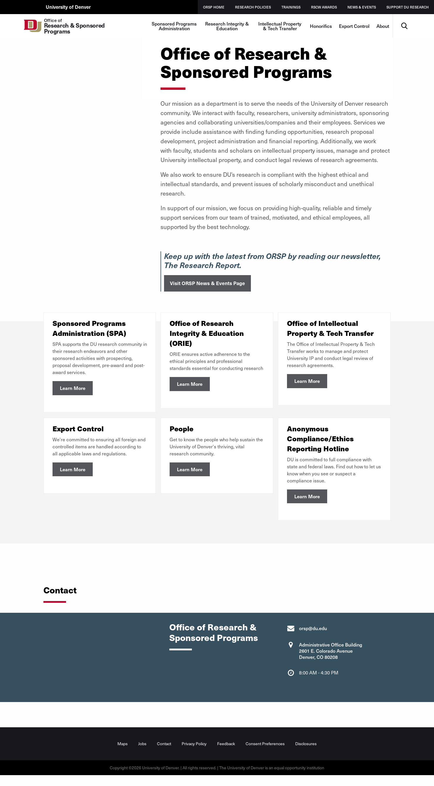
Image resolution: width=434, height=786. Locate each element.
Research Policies (253, 7)
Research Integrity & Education (227, 25)
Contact (164, 746)
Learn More (72, 388)
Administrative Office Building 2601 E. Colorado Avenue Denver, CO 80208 (330, 653)
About (382, 26)
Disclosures (306, 746)
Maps (122, 746)
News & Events (361, 7)
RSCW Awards (324, 7)
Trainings (290, 7)
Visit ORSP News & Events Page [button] (207, 283)
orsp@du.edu (313, 631)
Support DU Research (407, 7)
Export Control (354, 26)
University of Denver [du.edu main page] (69, 7)
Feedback (226, 746)
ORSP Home (213, 7)
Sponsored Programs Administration (174, 25)
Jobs (142, 746)
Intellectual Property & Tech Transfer (279, 25)
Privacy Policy (194, 746)
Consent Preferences (265, 746)
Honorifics (321, 26)
